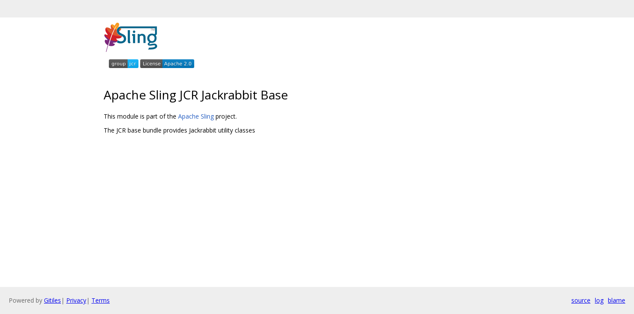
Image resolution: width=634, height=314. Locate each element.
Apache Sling (196, 116)
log (599, 300)
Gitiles (52, 300)
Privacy (76, 300)
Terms (100, 300)
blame (616, 300)
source (580, 300)
